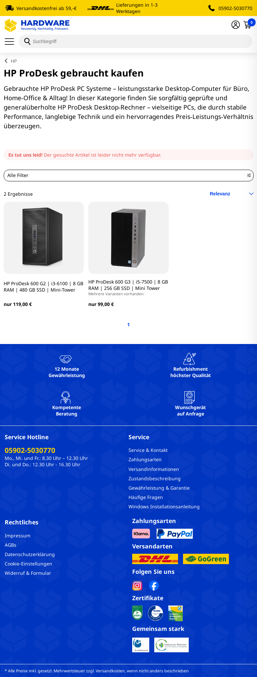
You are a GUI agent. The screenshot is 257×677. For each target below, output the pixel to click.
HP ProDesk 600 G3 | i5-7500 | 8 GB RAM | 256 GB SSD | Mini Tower (128, 287)
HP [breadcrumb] (14, 61)
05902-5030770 (235, 8)
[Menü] (12, 41)
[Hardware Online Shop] (37, 25)
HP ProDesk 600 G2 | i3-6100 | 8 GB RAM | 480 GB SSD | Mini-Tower (43, 286)
